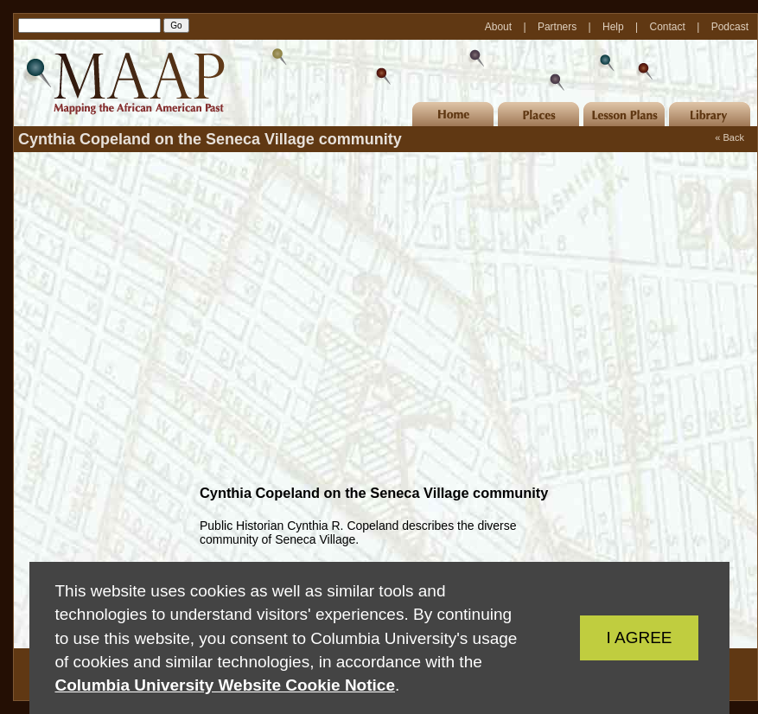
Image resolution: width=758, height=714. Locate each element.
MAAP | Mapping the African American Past (122, 83)
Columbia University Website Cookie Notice (225, 685)
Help (614, 27)
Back (733, 137)
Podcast (729, 27)
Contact (668, 27)
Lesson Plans (624, 114)
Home (453, 114)
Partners (559, 27)
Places (538, 114)
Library (709, 114)
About (500, 27)
